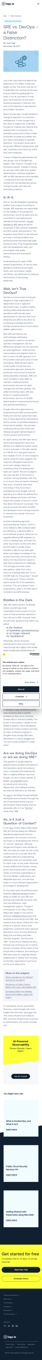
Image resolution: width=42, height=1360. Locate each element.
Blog (5, 16)
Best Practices (16, 16)
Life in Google (24, 738)
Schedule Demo (21, 1278)
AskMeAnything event (22, 916)
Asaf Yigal (10, 43)
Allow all (21, 689)
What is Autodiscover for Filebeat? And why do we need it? (19, 978)
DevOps (28, 808)
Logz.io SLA (9, 1347)
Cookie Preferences (21, 1347)
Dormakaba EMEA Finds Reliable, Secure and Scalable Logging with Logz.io (19, 994)
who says (28, 1012)
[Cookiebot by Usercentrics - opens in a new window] (29, 654)
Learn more (11, 1129)
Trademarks (31, 1344)
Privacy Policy (10, 1344)
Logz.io (9, 795)
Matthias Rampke (20, 893)
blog (11, 828)
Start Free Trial (21, 1270)
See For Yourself (20, 1076)
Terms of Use (21, 1344)
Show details (30, 682)
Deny (21, 704)
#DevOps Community (13, 21)
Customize (21, 696)
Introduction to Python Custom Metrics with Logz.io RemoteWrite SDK (21, 985)
